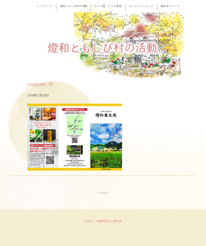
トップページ (44, 6)
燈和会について (170, 6)
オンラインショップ (141, 6)
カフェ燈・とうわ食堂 (108, 6)
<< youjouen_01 (103, 192)
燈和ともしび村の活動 (73, 6)
